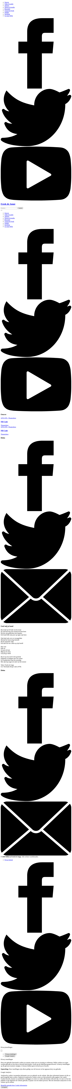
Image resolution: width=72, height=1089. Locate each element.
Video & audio (8, 4)
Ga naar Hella (8, 16)
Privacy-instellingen (10, 1054)
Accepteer (4, 1087)
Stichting (7, 14)
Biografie (7, 9)
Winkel (6, 12)
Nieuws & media (9, 7)
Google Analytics (10, 1056)
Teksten (6, 5)
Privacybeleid (8, 860)
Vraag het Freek (9, 11)
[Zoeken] (20, 208)
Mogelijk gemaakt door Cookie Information (14, 1085)
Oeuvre (6, 2)
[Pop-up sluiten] (1, 1051)
